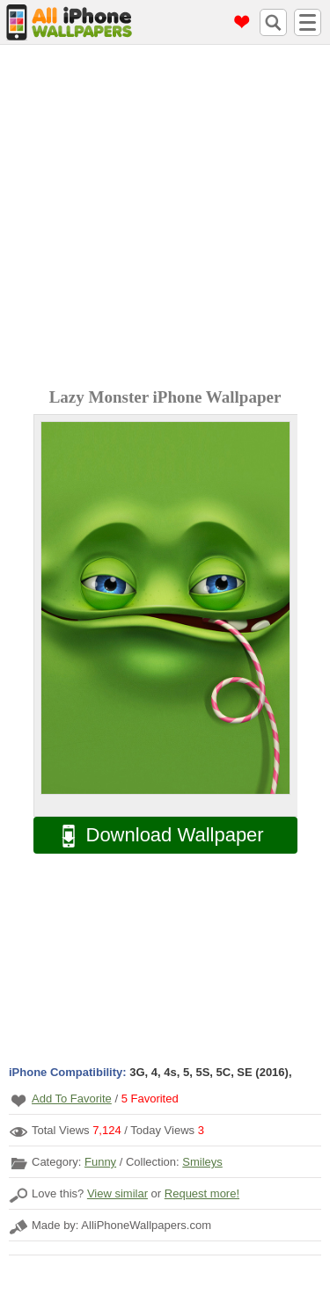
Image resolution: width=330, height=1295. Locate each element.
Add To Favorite (72, 1098)
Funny (100, 1161)
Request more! (202, 1193)
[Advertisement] (165, 218)
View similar (117, 1193)
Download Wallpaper (154, 836)
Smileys (202, 1161)
